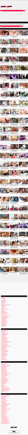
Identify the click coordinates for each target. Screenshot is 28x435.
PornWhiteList (4, 402)
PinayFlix (3, 307)
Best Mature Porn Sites (5, 366)
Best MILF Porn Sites (5, 390)
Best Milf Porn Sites (5, 345)
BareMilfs (3, 391)
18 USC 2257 (9, 430)
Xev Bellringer (4, 318)
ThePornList (4, 397)
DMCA (12, 430)
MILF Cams (3, 401)
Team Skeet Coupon (5, 333)
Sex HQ (3, 326)
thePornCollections (5, 387)
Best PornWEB (4, 417)
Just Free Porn (4, 419)
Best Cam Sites (4, 412)
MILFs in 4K (3, 305)
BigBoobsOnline (4, 348)
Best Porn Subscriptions (6, 395)
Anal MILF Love (4, 388)
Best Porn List (4, 313)
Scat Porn (3, 336)
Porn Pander (4, 406)
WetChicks (3, 376)
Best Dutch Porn (4, 422)
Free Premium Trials (5, 420)
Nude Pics (3, 386)
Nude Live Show (4, 306)
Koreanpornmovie (5, 334)
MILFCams (3, 302)
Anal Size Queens (4, 396)
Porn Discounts (4, 301)
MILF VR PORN (4, 300)
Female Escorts (4, 371)
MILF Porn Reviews (5, 374)
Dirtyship (3, 332)
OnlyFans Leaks (4, 337)
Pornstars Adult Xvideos (6, 408)
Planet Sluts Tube (5, 342)
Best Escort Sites (5, 359)
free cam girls (4, 331)
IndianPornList (4, 381)
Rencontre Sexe (4, 369)
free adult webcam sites (6, 365)
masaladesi (3, 409)
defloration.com (4, 375)
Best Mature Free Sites (5, 418)
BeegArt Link (4, 414)
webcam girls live (5, 353)
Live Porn (3, 299)
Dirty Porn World (5, 379)
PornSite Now (4, 398)
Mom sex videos (4, 403)
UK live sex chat (4, 354)
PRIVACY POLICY (15, 430)
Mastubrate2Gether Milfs (6, 304)
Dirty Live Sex (4, 407)
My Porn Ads (4, 377)
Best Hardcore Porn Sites (6, 423)
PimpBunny (3, 364)
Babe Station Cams (5, 312)
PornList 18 (3, 324)
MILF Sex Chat (4, 368)
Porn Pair (3, 349)
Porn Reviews (4, 322)
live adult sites (4, 315)
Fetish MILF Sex (4, 344)
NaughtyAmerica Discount (6, 316)
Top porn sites (4, 356)
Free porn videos (4, 350)
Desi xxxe (3, 411)
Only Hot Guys (4, 370)
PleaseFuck (4, 347)
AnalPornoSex (4, 355)
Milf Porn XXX (4, 358)
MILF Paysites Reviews (5, 380)
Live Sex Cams (4, 343)
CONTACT (19, 430)
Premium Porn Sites (5, 323)
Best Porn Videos (4, 321)
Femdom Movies (4, 382)
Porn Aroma (4, 385)
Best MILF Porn (4, 363)
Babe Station (4, 311)
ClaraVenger (4, 413)
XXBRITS (3, 310)
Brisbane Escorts (5, 338)
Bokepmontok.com (5, 317)
